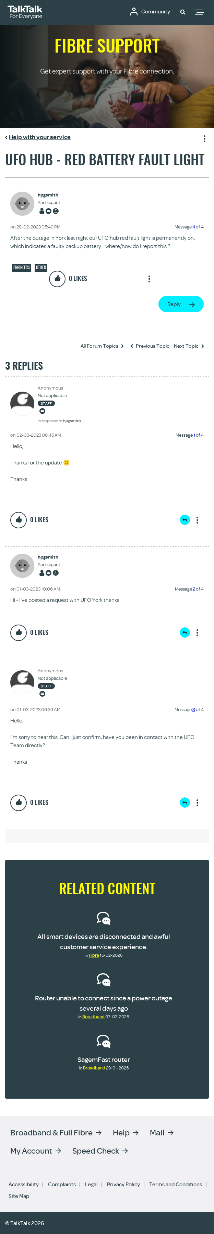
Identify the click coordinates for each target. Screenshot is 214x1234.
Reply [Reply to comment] (185, 520)
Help (121, 1132)
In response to (59, 420)
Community (155, 11)
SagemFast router (104, 1059)
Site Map (19, 1195)
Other (41, 267)
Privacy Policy (123, 1184)
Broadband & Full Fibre (51, 1132)
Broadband (93, 1016)
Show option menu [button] (203, 138)
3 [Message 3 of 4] (193, 709)
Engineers (21, 267)
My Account (31, 1150)
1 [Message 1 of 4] (194, 435)
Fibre (94, 955)
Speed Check (95, 1150)
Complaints (62, 1184)
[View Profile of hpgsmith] (49, 195)
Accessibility (24, 1184)
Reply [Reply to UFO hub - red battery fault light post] (174, 304)
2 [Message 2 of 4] (194, 589)
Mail (157, 1132)
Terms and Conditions (175, 1184)
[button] (183, 11)
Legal (91, 1184)
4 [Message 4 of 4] (193, 227)
